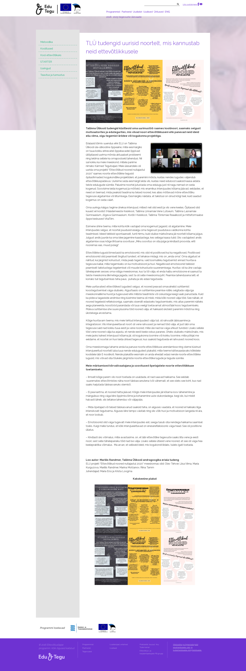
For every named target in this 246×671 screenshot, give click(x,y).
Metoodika (46, 42)
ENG (167, 11)
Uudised (148, 11)
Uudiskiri (137, 11)
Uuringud (45, 68)
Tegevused (87, 651)
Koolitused (46, 48)
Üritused (158, 11)
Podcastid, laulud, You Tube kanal (149, 645)
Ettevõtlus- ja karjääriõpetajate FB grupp (151, 652)
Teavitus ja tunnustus (52, 74)
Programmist (113, 11)
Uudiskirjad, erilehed (119, 644)
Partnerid (127, 11)
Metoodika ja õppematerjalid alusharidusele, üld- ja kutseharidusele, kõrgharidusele (187, 647)
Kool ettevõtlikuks (50, 55)
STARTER (46, 61)
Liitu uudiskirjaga (190, 4)
